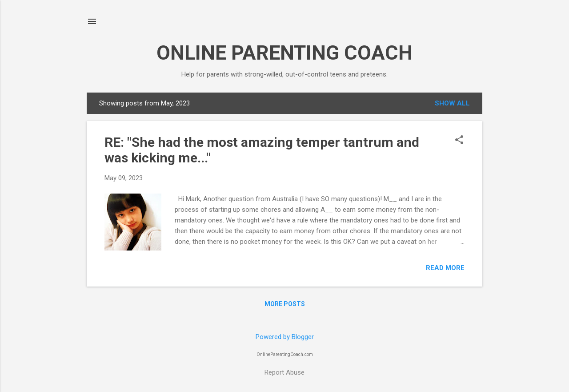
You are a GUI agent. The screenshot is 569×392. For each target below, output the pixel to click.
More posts (284, 303)
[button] (459, 140)
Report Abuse (284, 372)
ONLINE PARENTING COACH (284, 53)
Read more (445, 268)
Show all (452, 103)
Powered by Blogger (285, 337)
